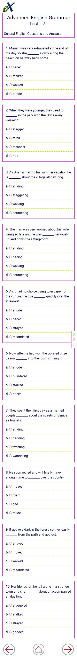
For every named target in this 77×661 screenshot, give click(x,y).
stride (13, 513)
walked (14, 85)
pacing (14, 257)
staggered (16, 605)
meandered (17, 337)
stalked (14, 76)
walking (15, 204)
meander (15, 147)
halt (12, 156)
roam (13, 495)
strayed (14, 328)
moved (14, 552)
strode (14, 94)
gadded (15, 632)
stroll (13, 138)
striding (15, 186)
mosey (14, 486)
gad (12, 504)
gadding (15, 438)
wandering (17, 456)
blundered (16, 376)
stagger (15, 129)
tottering (15, 447)
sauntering (17, 213)
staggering (17, 195)
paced (14, 67)
